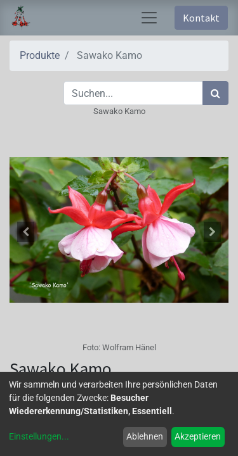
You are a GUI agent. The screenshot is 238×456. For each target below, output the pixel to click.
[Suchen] (215, 93)
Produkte (40, 55)
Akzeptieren (198, 436)
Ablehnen (144, 436)
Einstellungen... (39, 436)
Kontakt (201, 17)
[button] (26, 231)
